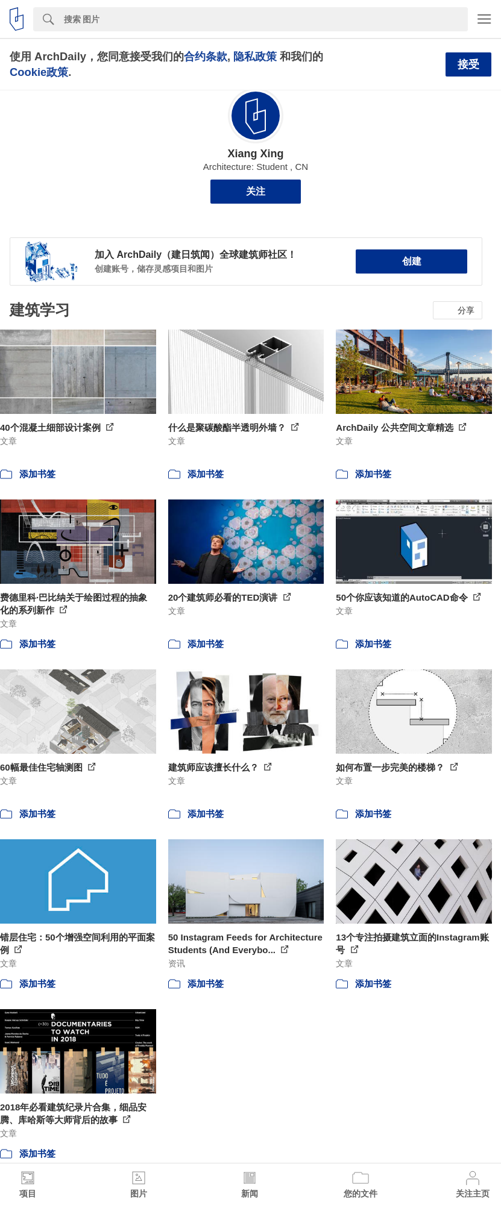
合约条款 (205, 56)
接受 (468, 64)
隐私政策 (255, 56)
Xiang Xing (255, 154)
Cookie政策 (39, 72)
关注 (255, 191)
